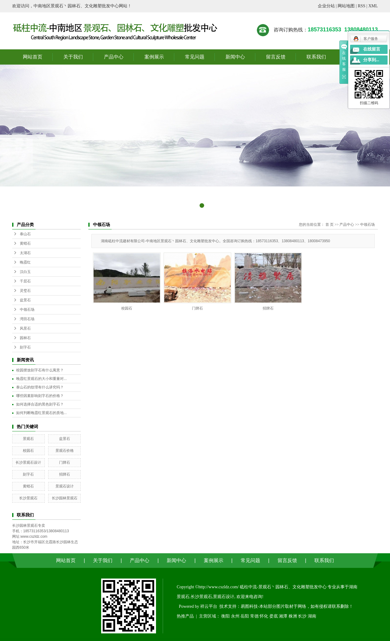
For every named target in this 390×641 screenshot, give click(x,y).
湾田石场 (27, 319)
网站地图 (346, 6)
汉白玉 (25, 272)
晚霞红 (25, 262)
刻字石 (25, 347)
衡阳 (225, 616)
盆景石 (25, 300)
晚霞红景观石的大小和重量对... (41, 379)
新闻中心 (235, 56)
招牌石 (64, 474)
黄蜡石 (25, 243)
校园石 (28, 450)
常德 (254, 616)
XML (373, 6)
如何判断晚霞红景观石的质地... (41, 413)
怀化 (264, 616)
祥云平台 (208, 606)
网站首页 (32, 56)
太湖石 (25, 253)
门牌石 (64, 462)
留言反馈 (275, 56)
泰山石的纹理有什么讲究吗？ (40, 387)
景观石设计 (64, 486)
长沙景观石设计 (28, 462)
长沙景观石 (28, 498)
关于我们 (73, 56)
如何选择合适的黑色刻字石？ (40, 404)
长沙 (302, 616)
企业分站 (326, 6)
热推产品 (185, 616)
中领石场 (27, 309)
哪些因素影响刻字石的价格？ (40, 396)
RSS (361, 6)
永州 (235, 616)
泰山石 (25, 234)
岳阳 (244, 616)
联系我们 (316, 56)
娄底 (273, 616)
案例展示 (154, 56)
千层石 (25, 281)
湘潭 (283, 616)
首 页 (329, 224)
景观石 (28, 439)
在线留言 (371, 49)
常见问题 (194, 56)
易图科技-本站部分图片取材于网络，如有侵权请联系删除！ (297, 606)
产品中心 (113, 56)
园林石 (25, 338)
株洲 (293, 616)
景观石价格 (64, 450)
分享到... (371, 60)
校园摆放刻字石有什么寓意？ (40, 370)
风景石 (25, 328)
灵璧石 (25, 291)
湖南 (312, 616)
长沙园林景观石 (64, 498)
